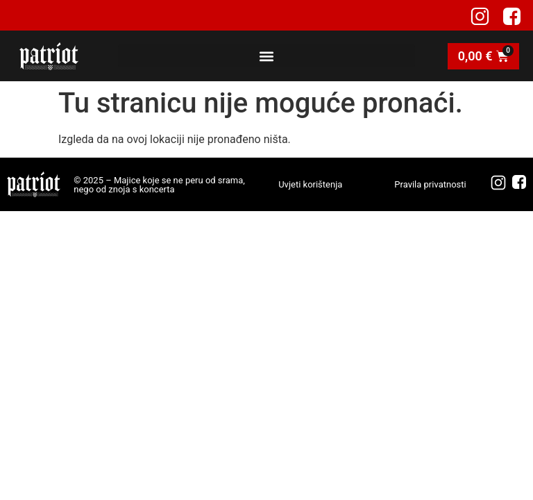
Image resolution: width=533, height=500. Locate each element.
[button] (266, 55)
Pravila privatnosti (430, 184)
